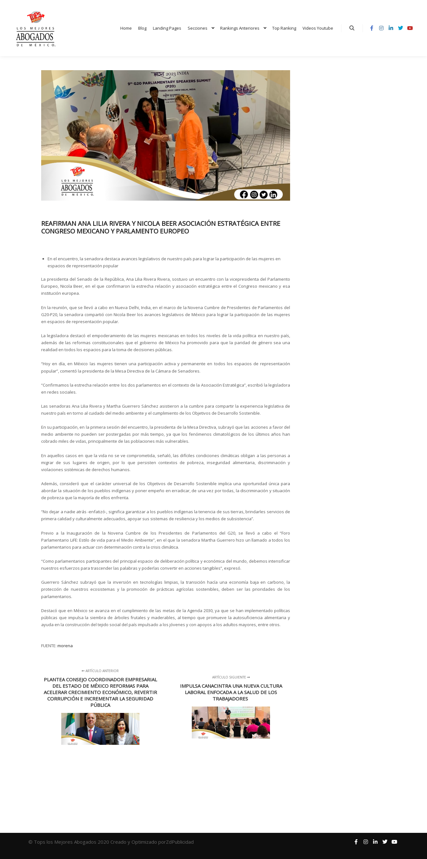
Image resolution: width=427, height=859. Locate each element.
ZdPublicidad (180, 842)
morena (65, 645)
